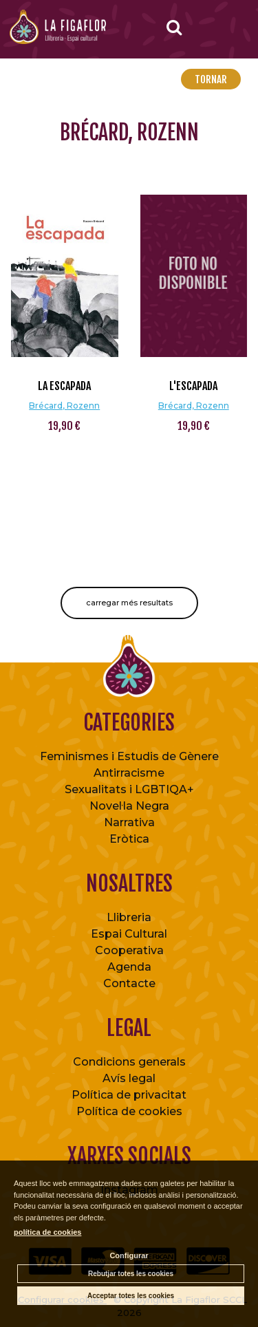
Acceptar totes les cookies (130, 1295)
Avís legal (129, 1078)
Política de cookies (129, 1111)
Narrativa (129, 822)
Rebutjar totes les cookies (130, 1273)
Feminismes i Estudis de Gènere (129, 756)
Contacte (129, 983)
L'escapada (193, 386)
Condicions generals (129, 1061)
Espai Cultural (129, 933)
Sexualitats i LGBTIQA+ (129, 789)
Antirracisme (129, 772)
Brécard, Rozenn (64, 405)
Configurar (128, 1255)
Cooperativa (129, 950)
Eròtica (129, 838)
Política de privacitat (129, 1094)
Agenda (129, 966)
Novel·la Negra (129, 805)
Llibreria (129, 917)
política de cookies (47, 1232)
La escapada (64, 386)
